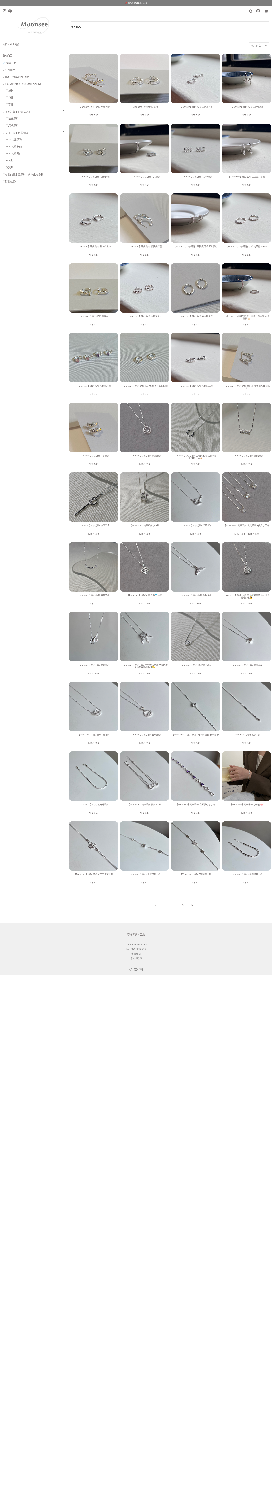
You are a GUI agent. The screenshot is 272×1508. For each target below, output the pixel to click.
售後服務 (136, 953)
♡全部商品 (9, 69)
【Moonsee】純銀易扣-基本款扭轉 (93, 246)
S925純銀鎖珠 (12, 139)
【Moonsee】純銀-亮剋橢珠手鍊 (246, 874)
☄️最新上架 (9, 62)
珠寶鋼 (8, 167)
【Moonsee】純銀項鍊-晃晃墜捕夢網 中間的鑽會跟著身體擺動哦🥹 (144, 666)
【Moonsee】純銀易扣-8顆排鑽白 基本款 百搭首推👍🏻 (246, 317)
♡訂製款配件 (10, 181)
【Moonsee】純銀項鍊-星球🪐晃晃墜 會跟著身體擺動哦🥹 (246, 596)
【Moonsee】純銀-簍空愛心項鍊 (195, 665)
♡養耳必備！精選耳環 (15, 132)
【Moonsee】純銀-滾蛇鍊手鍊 (93, 804)
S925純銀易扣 (12, 146)
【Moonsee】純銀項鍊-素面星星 (246, 665)
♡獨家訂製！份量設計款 (17, 111)
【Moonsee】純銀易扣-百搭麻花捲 (195, 386)
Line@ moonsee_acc (136, 944)
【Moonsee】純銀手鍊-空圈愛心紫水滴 (195, 804)
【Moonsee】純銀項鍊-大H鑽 (144, 525)
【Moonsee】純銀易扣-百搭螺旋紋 (144, 316)
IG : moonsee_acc (136, 948)
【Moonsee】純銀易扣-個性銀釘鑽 (144, 246)
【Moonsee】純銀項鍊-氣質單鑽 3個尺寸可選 (246, 525)
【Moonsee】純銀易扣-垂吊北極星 (246, 107)
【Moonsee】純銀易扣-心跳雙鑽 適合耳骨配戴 (144, 386)
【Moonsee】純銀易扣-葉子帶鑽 (195, 176)
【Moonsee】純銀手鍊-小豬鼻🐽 (246, 804)
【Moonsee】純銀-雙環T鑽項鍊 (93, 734)
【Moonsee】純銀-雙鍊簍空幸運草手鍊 (93, 874)
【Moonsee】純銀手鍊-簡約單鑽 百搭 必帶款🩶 (195, 734)
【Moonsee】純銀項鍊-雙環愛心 (93, 665)
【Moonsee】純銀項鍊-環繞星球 (195, 525)
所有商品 (76, 26)
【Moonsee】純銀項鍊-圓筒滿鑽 (246, 455)
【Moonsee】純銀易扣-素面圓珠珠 (195, 316)
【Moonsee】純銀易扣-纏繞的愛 (93, 176)
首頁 (5, 44)
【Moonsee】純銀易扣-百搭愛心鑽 (93, 386)
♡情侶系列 (11, 118)
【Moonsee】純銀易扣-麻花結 (93, 316)
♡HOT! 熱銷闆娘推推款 (16, 76)
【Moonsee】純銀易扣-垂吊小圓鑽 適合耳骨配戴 (246, 387)
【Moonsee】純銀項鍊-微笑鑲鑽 (144, 455)
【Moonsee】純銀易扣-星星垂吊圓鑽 (246, 176)
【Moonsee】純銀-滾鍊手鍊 (246, 734)
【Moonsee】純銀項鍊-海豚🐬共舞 (144, 595)
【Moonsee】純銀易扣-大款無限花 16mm (246, 246)
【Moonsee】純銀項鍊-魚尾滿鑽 (195, 595)
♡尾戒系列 (11, 125)
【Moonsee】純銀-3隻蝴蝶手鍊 (195, 874)
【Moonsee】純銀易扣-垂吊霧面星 (195, 107)
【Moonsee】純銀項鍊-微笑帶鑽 (93, 595)
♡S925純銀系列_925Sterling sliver (22, 83)
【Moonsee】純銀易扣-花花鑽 (93, 455)
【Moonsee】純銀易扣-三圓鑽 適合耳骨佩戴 (196, 246)
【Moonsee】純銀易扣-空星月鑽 (93, 107)
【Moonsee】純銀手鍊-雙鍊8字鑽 (144, 804)
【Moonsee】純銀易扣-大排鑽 (144, 176)
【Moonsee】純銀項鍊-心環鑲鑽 (144, 734)
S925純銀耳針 (12, 153)
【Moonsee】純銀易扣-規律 (144, 107)
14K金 (8, 160)
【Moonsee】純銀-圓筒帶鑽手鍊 (144, 874)
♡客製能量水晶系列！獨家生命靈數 (23, 174)
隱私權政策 (136, 958)
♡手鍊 (8, 104)
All (192, 905)
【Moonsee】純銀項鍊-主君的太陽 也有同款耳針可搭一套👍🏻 (195, 456)
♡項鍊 (8, 97)
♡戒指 (8, 90)
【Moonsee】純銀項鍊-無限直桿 (93, 525)
